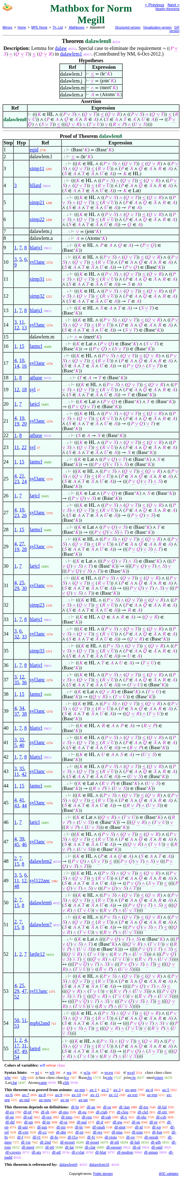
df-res (97, 1132)
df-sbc (141, 1117)
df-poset (92, 1142)
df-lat (69, 1147)
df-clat (90, 1147)
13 (24, 327)
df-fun (157, 1132)
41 (21, 800)
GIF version (174, 29)
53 (16, 1026)
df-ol (137, 1147)
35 (16, 682)
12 (16, 327)
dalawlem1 (71, 54)
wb (52, 1072)
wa (69, 1072)
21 (21, 476)
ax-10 (76, 1094)
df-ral (27, 1117)
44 (24, 805)
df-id (139, 1127)
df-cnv (23, 1132)
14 (16, 366)
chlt (66, 1082)
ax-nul (24, 1099)
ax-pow (45, 1099)
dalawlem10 (99, 1164)
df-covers (13, 1152)
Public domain (103, 1174)
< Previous (154, 5)
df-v (123, 1117)
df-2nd (45, 1142)
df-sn (136, 1122)
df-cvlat (78, 1152)
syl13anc (39, 991)
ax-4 (149, 1089)
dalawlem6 (41, 902)
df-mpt (119, 1127)
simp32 (37, 296)
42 (24, 774)
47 (24, 991)
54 (16, 1057)
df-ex (9, 1112)
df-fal (162, 1107)
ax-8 (42, 1094)
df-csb (161, 1117)
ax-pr (65, 1099)
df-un (28, 1122)
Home (22, 27)
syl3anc (37, 262)
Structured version (128, 27)
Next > (173, 5)
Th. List (58, 27)
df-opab (98, 1127)
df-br (79, 1127)
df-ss (63, 1122)
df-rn (79, 1132)
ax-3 (116, 1089)
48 (16, 886)
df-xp (156, 1127)
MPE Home (39, 27)
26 (24, 515)
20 (24, 423)
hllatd (35, 185)
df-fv (91, 1137)
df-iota (137, 1132)
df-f (20, 1137)
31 (24, 1045)
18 (24, 389)
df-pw (117, 1122)
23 (16, 481)
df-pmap (151, 1152)
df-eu (82, 1112)
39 (21, 838)
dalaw (61, 48)
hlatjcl (36, 247)
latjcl (35, 404)
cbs (89, 1077)
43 (16, 805)
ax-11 (94, 1094)
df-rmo (66, 1117)
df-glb (156, 1142)
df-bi (75, 1107)
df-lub (135, 1142)
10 (21, 360)
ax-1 (93, 1089)
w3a (86, 1072)
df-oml (157, 1147)
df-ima (117, 1132)
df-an (91, 1107)
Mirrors (7, 27)
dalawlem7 (41, 924)
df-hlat (100, 1152)
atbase (36, 377)
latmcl (36, 346)
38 (24, 714)
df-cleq (122, 1112)
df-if (99, 1122)
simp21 (37, 202)
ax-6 (9, 1094)
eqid (34, 149)
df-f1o (72, 1137)
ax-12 (113, 1094)
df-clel (143, 1112)
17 (16, 1045)
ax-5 (165, 1089)
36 (24, 682)
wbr (7, 1077)
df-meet (28, 1147)
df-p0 (49, 1147)
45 (16, 844)
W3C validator (169, 1174)
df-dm (61, 1132)
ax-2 (105, 1089)
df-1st (25, 1142)
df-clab (101, 1112)
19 (16, 423)
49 (24, 1051)
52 (16, 996)
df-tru (143, 1107)
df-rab (106, 1117)
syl (33, 389)
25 (21, 582)
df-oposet (114, 1147)
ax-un (83, 1099)
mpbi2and (40, 1023)
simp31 (37, 279)
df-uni (23, 1127)
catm (43, 1082)
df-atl (56, 1152)
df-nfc (163, 1112)
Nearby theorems (167, 9)
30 (24, 588)
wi (37, 1072)
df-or (107, 1107)
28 (24, 549)
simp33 (37, 650)
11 (21, 322)
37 (16, 714)
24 (24, 481)
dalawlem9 (68, 1164)
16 (24, 366)
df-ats (36, 1152)
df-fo (54, 1137)
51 (24, 1020)
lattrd (35, 1048)
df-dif (10, 1122)
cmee (159, 1077)
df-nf (27, 1112)
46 (24, 844)
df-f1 (37, 1137)
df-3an (124, 1107)
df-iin (61, 1127)
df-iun (42, 1127)
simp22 (37, 219)
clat (14, 1082)
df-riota (110, 1137)
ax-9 (58, 1094)
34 (21, 708)
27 (21, 543)
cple (109, 1077)
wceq (108, 1072)
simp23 (37, 605)
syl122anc (40, 880)
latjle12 (37, 954)
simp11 (37, 168)
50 (16, 1020)
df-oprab (151, 1137)
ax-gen (130, 1089)
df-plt (114, 1142)
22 (24, 447)
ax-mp (80, 1089)
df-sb (45, 1112)
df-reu (87, 1117)
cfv (24, 1077)
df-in (46, 1122)
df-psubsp (125, 1152)
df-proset (67, 1142)
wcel (131, 1072)
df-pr (153, 1122)
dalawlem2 (41, 861)
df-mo (64, 1112)
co (67, 1077)
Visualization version (157, 27)
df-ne (9, 1117)
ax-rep (152, 1094)
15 (21, 346)
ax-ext (132, 1094)
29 (16, 588)
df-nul (82, 1122)
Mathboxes (76, 27)
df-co (42, 1132)
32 (16, 636)
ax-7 (25, 1094)
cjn (133, 1077)
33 (24, 636)
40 (21, 745)
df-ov (130, 1137)
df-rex (47, 1117)
